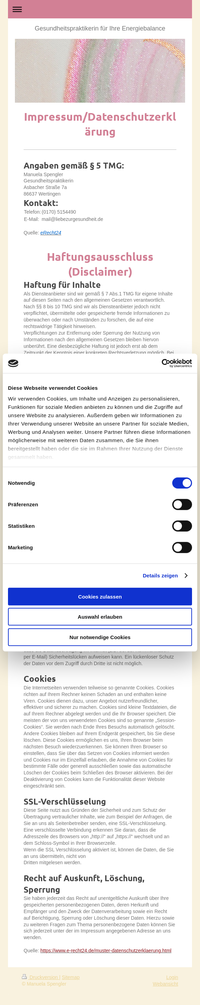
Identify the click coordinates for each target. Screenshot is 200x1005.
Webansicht (165, 984)
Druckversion (40, 977)
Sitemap (71, 977)
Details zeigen (160, 575)
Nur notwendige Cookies (100, 637)
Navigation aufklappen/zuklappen (100, 9)
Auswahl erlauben (100, 617)
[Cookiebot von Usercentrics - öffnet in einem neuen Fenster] (161, 363)
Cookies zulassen (100, 596)
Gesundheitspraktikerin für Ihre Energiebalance (100, 28)
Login (172, 977)
